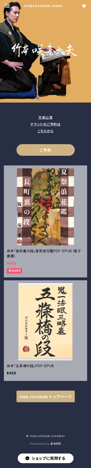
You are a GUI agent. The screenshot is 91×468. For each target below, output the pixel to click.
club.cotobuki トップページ (45, 396)
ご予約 (45, 150)
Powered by (45, 444)
